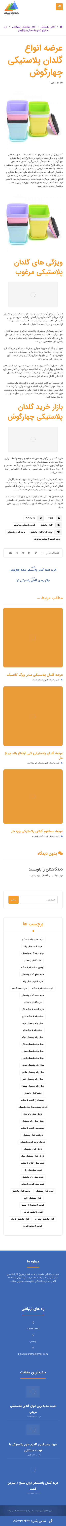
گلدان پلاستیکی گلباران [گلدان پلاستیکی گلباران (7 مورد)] (32, 1226)
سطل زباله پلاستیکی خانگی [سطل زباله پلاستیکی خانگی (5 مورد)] (33, 1044)
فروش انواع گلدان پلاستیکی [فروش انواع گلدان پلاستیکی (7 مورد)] (32, 1100)
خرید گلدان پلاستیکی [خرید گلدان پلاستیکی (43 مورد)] (32, 1002)
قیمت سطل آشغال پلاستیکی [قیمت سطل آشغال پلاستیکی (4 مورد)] (32, 1163)
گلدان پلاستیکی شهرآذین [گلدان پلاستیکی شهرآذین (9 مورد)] (33, 1212)
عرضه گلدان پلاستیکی (16, 532)
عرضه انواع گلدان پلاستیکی (41, 532)
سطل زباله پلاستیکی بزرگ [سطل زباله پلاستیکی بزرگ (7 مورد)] (32, 1037)
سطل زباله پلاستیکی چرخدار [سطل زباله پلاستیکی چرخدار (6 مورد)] (32, 1086)
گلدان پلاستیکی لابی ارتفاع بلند (37, 763)
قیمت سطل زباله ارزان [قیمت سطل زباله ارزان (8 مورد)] (33, 1170)
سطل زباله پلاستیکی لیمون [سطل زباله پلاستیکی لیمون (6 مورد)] (33, 1058)
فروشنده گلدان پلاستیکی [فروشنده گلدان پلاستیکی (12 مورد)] (33, 1135)
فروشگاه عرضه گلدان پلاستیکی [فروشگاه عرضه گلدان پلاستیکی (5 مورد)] (32, 1142)
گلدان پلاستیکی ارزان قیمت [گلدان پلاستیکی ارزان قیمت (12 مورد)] (33, 1205)
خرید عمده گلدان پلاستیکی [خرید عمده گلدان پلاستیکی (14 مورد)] (33, 995)
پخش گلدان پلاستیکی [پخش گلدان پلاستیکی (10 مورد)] (21, 1191)
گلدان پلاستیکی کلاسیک (40, 680)
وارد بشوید (35, 875)
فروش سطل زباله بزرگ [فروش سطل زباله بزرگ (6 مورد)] (33, 1114)
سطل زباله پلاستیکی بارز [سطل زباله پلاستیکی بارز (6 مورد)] (32, 1030)
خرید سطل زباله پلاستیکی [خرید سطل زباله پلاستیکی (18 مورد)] (42, 988)
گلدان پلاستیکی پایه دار (51, 836)
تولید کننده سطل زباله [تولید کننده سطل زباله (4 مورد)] (33, 946)
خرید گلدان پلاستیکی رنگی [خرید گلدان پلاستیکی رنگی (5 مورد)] (33, 1009)
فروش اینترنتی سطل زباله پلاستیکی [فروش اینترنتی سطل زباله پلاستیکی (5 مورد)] (32, 1107)
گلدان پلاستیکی (46, 525)
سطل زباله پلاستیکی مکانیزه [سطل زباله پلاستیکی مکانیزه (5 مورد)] (33, 1072)
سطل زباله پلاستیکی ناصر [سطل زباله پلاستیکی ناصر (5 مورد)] (33, 1079)
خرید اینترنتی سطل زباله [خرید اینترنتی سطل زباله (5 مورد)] (33, 981)
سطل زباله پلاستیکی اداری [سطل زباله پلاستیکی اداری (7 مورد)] (32, 1016)
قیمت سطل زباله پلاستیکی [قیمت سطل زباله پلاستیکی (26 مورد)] (32, 1177)
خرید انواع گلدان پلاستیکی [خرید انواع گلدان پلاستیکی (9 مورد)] (33, 974)
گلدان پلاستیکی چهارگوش (24, 525)
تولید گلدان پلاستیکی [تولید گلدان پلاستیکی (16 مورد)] (32, 960)
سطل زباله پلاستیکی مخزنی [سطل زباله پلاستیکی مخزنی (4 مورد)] (33, 1065)
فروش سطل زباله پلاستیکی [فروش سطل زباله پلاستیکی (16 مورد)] (33, 1121)
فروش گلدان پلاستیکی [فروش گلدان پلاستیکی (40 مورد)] (33, 1149)
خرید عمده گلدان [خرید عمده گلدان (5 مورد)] (19, 988)
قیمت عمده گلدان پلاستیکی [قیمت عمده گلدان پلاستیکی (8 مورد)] (32, 1184)
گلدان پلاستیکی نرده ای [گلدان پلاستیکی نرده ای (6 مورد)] (45, 1219)
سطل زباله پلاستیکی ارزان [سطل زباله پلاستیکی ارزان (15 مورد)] (32, 1023)
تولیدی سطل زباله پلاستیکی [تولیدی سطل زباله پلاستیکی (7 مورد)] (32, 967)
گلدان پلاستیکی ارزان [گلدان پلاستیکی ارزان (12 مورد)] (32, 1198)
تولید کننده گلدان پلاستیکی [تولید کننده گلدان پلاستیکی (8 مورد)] (32, 953)
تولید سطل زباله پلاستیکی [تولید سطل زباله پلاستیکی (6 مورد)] (32, 939)
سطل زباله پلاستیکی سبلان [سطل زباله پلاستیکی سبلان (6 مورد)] (33, 1051)
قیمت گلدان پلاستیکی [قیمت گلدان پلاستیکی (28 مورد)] (45, 1191)
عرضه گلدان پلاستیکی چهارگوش (47, 539)
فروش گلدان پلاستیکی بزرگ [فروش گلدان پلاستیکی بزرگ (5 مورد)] (32, 1156)
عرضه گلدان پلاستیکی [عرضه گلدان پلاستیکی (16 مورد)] (32, 1093)
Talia (50, 518)
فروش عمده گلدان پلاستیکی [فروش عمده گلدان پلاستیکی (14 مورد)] (32, 1128)
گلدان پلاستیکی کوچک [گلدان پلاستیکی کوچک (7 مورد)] (20, 1219)
